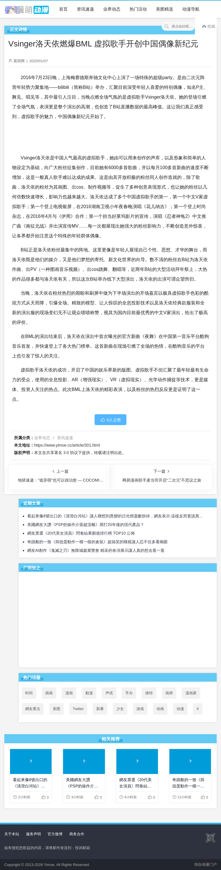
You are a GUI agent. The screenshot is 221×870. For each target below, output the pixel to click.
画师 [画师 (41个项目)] (169, 693)
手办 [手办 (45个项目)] (129, 693)
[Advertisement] (117, 621)
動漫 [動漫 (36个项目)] (89, 693)
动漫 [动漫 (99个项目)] (180, 709)
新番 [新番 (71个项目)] (100, 709)
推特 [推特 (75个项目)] (149, 693)
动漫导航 (191, 9)
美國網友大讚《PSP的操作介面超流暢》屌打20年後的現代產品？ (85, 524)
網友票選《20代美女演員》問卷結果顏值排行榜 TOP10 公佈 (81, 533)
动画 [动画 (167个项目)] (160, 709)
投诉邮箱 (82, 848)
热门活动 (138, 9)
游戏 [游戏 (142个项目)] (140, 709)
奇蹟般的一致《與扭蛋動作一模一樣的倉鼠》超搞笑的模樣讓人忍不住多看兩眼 (97, 541)
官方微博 (55, 834)
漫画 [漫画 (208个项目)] (69, 693)
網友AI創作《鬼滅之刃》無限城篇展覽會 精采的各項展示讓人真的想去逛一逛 (96, 550)
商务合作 (76, 834)
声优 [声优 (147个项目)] (109, 693)
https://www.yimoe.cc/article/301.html (67, 445)
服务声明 (33, 834)
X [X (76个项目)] (197, 709)
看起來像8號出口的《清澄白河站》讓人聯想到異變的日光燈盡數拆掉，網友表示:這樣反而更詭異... (114, 516)
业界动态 (111, 9)
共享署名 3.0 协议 (62, 452)
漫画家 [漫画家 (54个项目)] (191, 693)
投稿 (208, 26)
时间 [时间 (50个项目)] (29, 693)
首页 (63, 9)
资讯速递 (85, 9)
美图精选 (164, 9)
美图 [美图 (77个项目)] (56, 709)
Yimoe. (49, 865)
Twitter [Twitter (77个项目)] (78, 709)
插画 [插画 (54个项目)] (49, 693)
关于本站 (11, 834)
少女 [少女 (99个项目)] (120, 709)
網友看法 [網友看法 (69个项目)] (32, 709)
